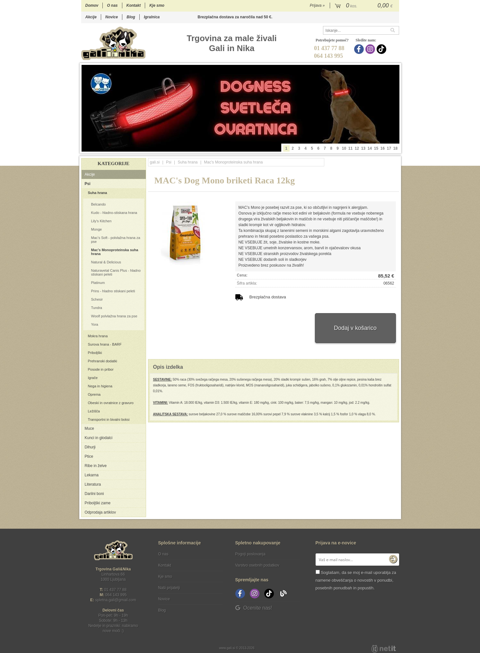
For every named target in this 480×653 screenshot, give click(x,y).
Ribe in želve (96, 465)
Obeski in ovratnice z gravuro (111, 403)
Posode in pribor (101, 369)
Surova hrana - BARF (105, 344)
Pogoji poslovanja (250, 554)
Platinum (98, 283)
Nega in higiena (100, 386)
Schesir (97, 299)
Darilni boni (94, 493)
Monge (96, 229)
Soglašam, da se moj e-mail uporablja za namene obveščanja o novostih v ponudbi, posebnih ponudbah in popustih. (356, 580)
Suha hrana (97, 193)
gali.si (155, 162)
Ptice (89, 456)
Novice (111, 17)
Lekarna (92, 475)
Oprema (94, 394)
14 (370, 148)
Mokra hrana (98, 336)
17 (389, 148)
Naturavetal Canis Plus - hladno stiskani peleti (116, 272)
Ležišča (94, 411)
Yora (94, 324)
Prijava (317, 5)
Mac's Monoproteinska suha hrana (114, 252)
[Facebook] (359, 49)
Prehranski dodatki (102, 361)
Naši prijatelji (169, 588)
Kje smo (156, 5)
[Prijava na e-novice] (393, 559)
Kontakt (134, 5)
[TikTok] (382, 49)
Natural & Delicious (106, 262)
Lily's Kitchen (101, 221)
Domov (92, 5)
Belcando (98, 204)
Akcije (91, 17)
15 (376, 148)
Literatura (93, 484)
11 (350, 148)
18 (395, 148)
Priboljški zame (98, 503)
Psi (88, 183)
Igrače (93, 378)
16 (382, 148)
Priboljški (95, 353)
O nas (112, 5)
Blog (131, 17)
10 (344, 148)
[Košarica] (364, 6)
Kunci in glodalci (99, 438)
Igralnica (152, 17)
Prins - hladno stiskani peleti (113, 291)
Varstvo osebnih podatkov (257, 565)
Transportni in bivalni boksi (109, 419)
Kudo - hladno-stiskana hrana (114, 213)
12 (357, 148)
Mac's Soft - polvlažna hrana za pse (115, 239)
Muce (89, 428)
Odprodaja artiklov (100, 512)
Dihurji (90, 447)
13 (363, 148)
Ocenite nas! (253, 608)
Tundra (96, 308)
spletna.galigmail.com (115, 600)
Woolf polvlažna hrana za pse (114, 316)
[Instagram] (371, 49)
